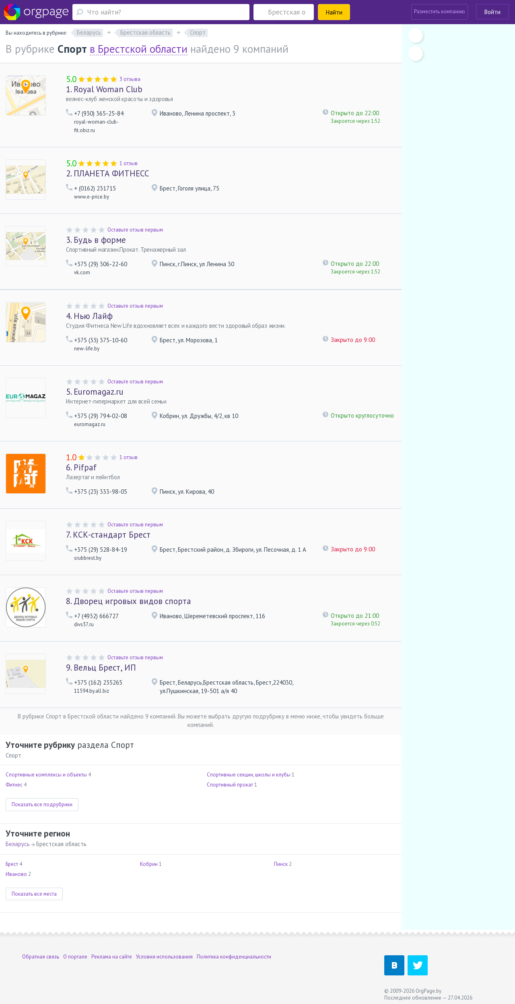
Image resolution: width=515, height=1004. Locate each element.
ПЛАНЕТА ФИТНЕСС (107, 173)
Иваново (16, 874)
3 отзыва (129, 79)
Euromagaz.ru (95, 391)
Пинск (281, 864)
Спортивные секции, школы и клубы (248, 774)
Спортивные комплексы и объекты (46, 774)
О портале (75, 956)
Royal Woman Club (104, 89)
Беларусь (18, 844)
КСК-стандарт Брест (108, 534)
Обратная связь (40, 956)
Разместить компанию (439, 11)
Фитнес (14, 784)
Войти (492, 12)
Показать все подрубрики (42, 804)
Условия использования (164, 956)
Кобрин (149, 864)
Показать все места (34, 893)
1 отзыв (128, 163)
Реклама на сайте (111, 956)
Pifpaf (81, 467)
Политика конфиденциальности (234, 956)
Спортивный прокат (230, 784)
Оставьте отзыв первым (135, 229)
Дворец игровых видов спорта (128, 601)
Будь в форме (96, 239)
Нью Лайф (89, 316)
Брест (12, 864)
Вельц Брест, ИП (101, 667)
